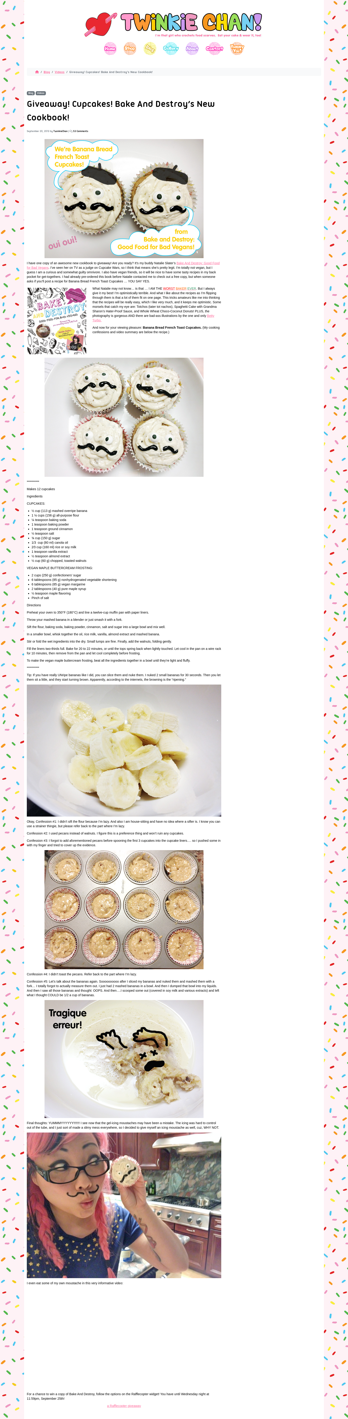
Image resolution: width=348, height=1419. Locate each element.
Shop (130, 48)
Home (110, 48)
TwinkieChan (60, 131)
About (192, 48)
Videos (60, 72)
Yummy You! (237, 48)
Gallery (171, 48)
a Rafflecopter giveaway (124, 1406)
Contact (214, 48)
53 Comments (80, 131)
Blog (149, 48)
